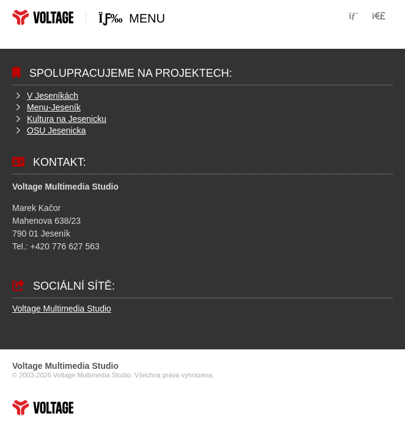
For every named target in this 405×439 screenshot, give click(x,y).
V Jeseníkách (52, 96)
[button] (379, 16)
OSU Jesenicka (56, 130)
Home (42, 17)
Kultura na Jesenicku (66, 119)
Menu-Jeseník (54, 107)
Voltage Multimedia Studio (61, 308)
